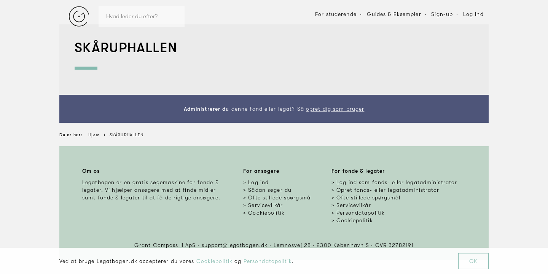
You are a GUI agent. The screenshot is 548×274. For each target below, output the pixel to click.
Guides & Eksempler (394, 14)
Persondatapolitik (268, 261)
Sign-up (442, 14)
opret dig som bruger (335, 109)
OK (473, 261)
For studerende (336, 14)
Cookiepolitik (214, 261)
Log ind (473, 14)
